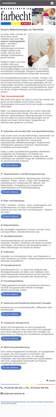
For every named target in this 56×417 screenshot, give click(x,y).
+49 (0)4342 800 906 (37, 388)
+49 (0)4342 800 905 (11, 388)
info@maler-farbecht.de (13, 393)
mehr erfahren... (11, 165)
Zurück (50, 381)
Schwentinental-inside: (19, 402)
